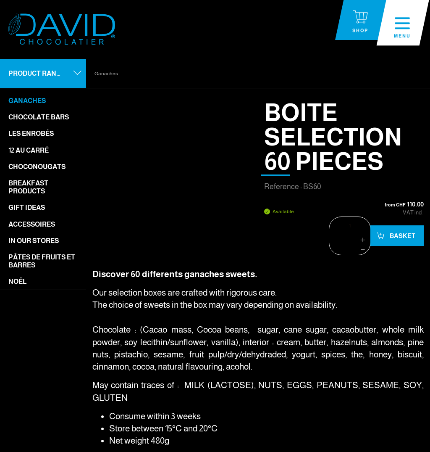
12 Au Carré (28, 150)
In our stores (33, 240)
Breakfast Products (28, 187)
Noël (17, 281)
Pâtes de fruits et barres (41, 261)
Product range (37, 73)
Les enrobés (31, 133)
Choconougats (37, 166)
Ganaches (27, 100)
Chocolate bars (38, 117)
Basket (401, 235)
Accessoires (31, 224)
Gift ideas (26, 207)
